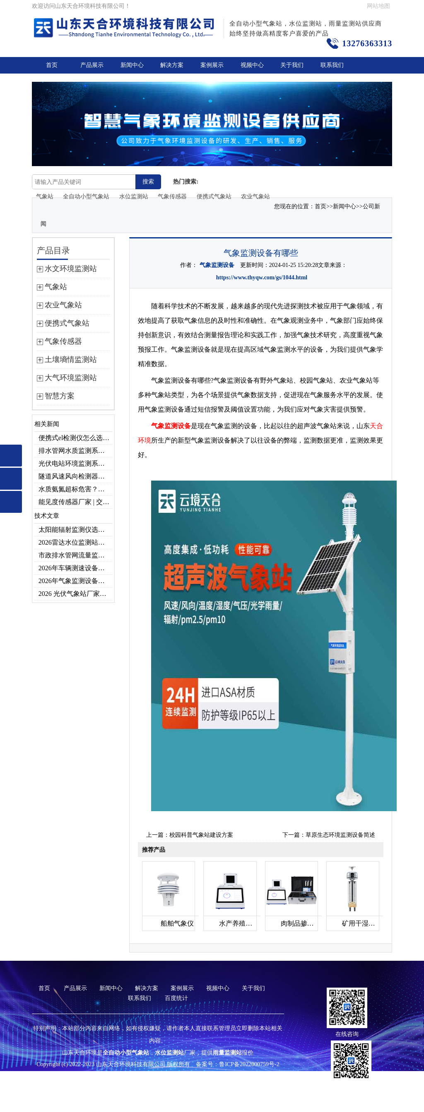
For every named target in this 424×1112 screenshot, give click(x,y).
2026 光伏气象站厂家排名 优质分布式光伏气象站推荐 (75, 593)
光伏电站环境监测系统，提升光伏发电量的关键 (75, 463)
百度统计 (176, 998)
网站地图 (378, 6)
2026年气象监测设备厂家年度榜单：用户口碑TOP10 (75, 580)
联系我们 (332, 65)
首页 (52, 65)
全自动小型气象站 (86, 196)
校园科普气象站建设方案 (201, 835)
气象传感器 (172, 196)
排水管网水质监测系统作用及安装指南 (75, 450)
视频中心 (252, 65)
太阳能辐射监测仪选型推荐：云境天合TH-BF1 (75, 529)
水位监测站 (133, 196)
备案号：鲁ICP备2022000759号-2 (237, 1064)
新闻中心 (132, 65)
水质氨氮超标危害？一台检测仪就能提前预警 (75, 489)
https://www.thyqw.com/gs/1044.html (262, 277)
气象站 (44, 196)
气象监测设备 (217, 265)
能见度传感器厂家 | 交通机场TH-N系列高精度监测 (75, 501)
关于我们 (292, 65)
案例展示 (212, 65)
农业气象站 (255, 196)
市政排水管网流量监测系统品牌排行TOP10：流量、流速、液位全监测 (75, 555)
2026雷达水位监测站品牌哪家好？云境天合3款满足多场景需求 (75, 542)
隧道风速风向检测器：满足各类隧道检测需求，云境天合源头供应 (75, 476)
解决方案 (171, 65)
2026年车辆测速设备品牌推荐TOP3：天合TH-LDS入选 (75, 567)
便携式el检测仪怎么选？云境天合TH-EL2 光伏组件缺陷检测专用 (75, 437)
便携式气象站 (214, 196)
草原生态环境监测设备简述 (340, 835)
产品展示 (92, 65)
